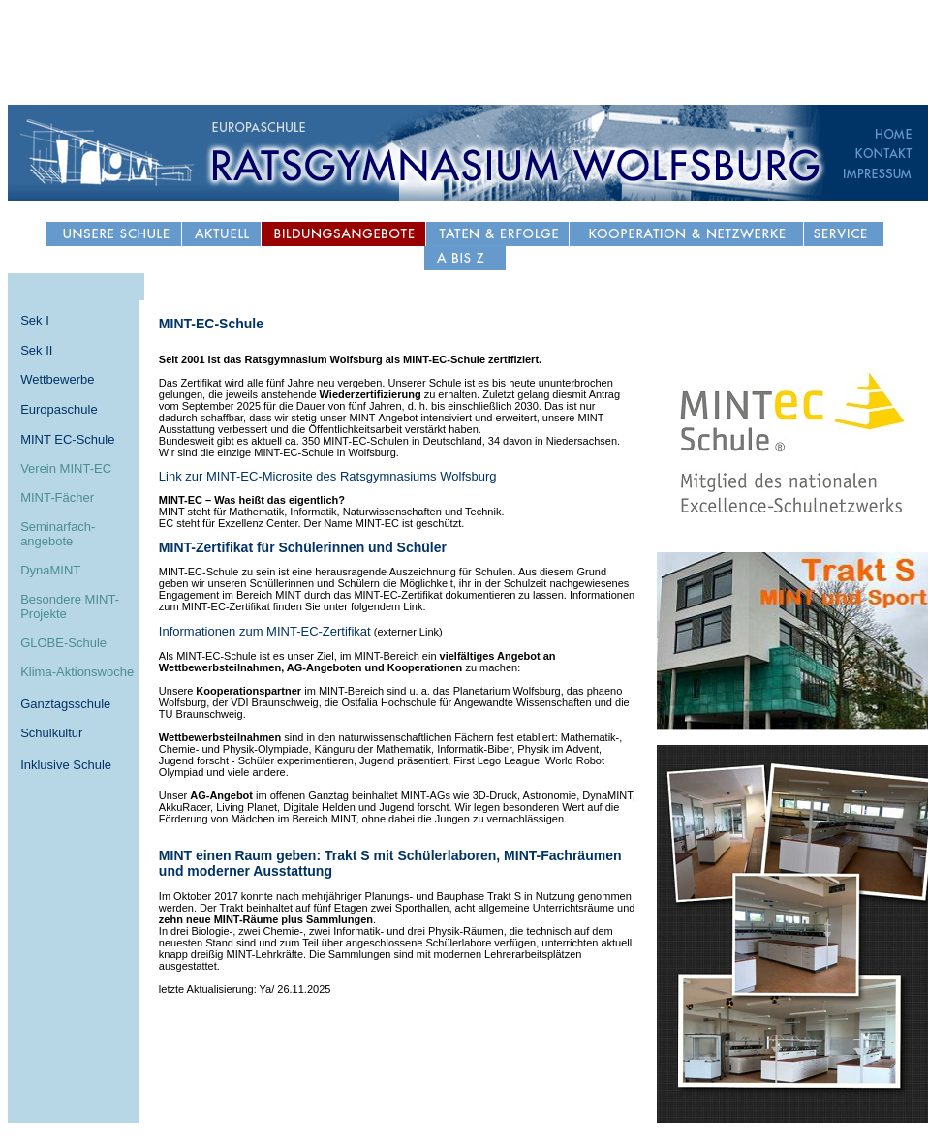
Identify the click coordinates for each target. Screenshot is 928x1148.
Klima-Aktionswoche (77, 672)
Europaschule (59, 409)
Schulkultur (51, 733)
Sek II (36, 350)
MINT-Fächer (57, 497)
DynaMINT (50, 570)
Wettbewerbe (57, 379)
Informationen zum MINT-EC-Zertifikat (265, 631)
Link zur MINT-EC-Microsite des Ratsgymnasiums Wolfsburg (328, 476)
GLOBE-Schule (63, 643)
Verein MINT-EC (65, 468)
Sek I (34, 320)
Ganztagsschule (65, 704)
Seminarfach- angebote (57, 533)
